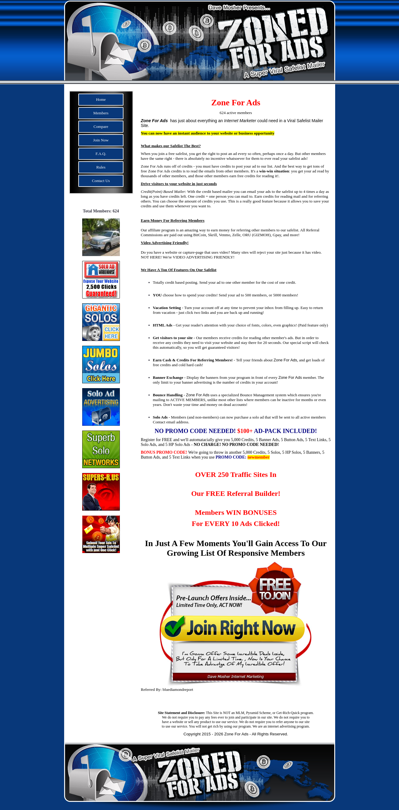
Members (100, 113)
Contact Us (101, 180)
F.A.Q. (100, 153)
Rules (100, 167)
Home (101, 99)
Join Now (100, 140)
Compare (101, 126)
